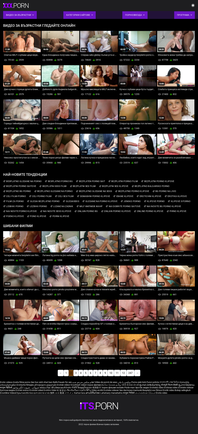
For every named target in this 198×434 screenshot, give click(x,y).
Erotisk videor (64, 385)
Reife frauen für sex (62, 382)
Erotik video (169, 390)
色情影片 (97, 387)
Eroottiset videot (79, 385)
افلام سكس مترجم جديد (83, 382)
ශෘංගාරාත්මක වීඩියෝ (145, 393)
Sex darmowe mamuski (130, 390)
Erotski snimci (22, 390)
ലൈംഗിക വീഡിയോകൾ (52, 387)
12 (123, 372)
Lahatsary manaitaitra (111, 393)
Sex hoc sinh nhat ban (41, 382)
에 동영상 (61, 390)
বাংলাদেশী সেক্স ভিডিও (169, 382)
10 (110, 372)
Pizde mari (129, 387)
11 (117, 372)
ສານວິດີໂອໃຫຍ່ (93, 393)
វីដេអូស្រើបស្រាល (85, 387)
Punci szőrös (152, 382)
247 (130, 372)
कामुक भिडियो (129, 393)
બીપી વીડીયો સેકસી (130, 385)
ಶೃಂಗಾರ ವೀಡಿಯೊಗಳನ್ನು (150, 385)
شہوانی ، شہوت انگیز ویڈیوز (26, 387)
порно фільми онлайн (113, 387)
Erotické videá (36, 390)
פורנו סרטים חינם (42, 393)
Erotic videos (6, 382)
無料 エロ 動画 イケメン (62, 393)
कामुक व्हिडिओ (6, 387)
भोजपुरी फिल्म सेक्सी (169, 385)
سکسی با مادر (124, 382)
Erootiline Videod (8, 393)
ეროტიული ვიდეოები (45, 385)
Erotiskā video (157, 387)
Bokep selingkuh (183, 390)
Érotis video (161, 393)
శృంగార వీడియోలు (186, 385)
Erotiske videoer (186, 387)
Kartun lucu (80, 393)
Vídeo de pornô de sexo (106, 382)
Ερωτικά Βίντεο (25, 393)
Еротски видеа (7, 390)
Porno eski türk (138, 382)
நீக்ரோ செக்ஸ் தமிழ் (111, 385)
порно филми (94, 385)
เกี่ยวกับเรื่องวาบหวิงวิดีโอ (78, 390)
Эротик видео (142, 387)
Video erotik (97, 390)
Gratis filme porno (21, 382)
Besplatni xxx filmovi (152, 390)
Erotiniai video (171, 387)
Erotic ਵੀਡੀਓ (71, 387)
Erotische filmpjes (25, 385)
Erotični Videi (50, 390)
